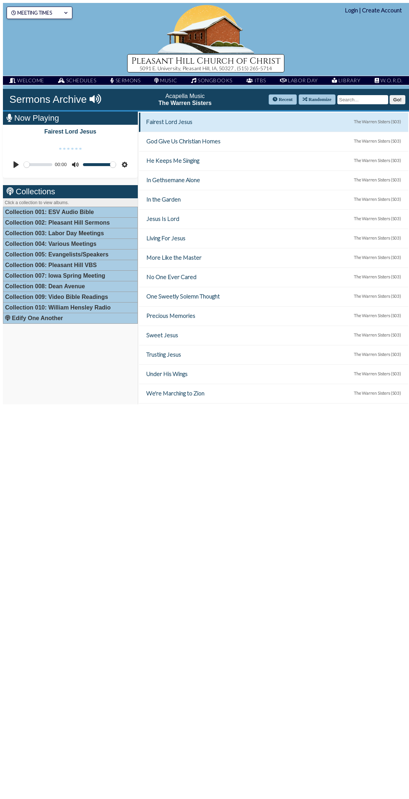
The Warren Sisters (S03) (377, 121)
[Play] (16, 164)
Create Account (382, 10)
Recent (283, 99)
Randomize (317, 99)
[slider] (38, 165)
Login (351, 10)
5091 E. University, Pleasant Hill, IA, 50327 (187, 68)
